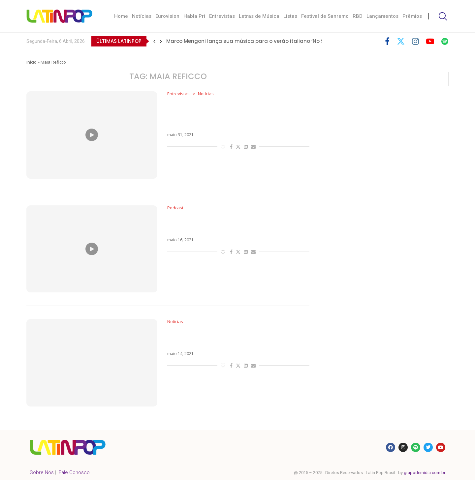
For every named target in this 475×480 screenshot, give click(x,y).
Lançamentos (382, 16)
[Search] (442, 16)
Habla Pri (194, 16)
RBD (358, 16)
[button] (154, 41)
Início (31, 62)
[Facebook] (387, 41)
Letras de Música (259, 16)
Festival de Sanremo (325, 16)
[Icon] (92, 135)
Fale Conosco (74, 472)
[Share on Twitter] (238, 146)
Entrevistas (222, 16)
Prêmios (412, 16)
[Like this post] (223, 146)
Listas (290, 16)
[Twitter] (400, 41)
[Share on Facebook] (231, 146)
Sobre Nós (42, 472)
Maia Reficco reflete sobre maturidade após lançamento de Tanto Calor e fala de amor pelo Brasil (233, 115)
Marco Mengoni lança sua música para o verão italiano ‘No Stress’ (252, 41)
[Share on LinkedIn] (246, 146)
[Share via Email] (253, 146)
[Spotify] (445, 41)
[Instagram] (415, 41)
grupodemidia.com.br (424, 472)
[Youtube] (430, 41)
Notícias (141, 16)
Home (121, 16)
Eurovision (167, 16)
